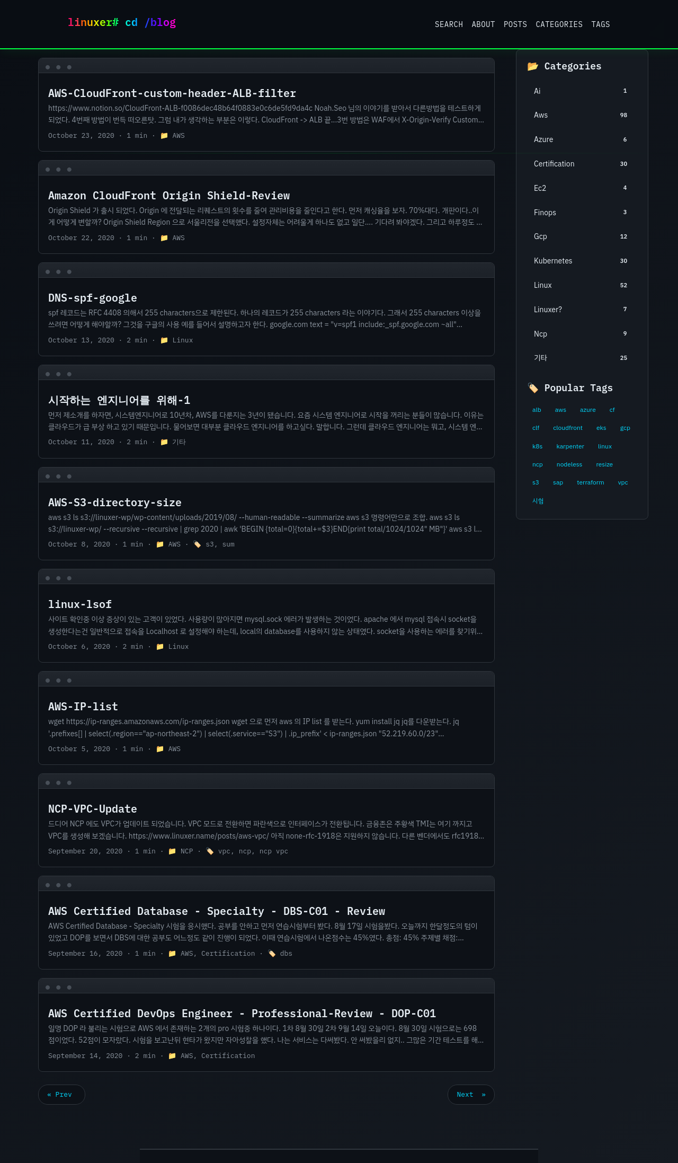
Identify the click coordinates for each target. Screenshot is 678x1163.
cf (612, 410)
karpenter (570, 446)
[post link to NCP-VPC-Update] (266, 820)
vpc (623, 482)
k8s (537, 446)
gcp (625, 428)
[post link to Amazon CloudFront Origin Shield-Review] (266, 207)
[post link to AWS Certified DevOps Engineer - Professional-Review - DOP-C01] (266, 1025)
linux (605, 446)
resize (604, 464)
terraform (590, 482)
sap (558, 482)
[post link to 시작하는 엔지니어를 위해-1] (266, 411)
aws (560, 410)
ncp (537, 464)
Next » (471, 1094)
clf (535, 428)
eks (601, 428)
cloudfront (568, 428)
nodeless (570, 464)
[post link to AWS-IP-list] (266, 718)
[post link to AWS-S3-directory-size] (266, 514)
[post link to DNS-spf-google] (266, 309)
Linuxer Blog (126, 24)
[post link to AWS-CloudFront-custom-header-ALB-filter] (266, 104)
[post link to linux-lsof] (266, 615)
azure (588, 410)
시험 (537, 501)
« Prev (61, 1094)
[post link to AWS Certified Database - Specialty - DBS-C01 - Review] (266, 922)
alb (536, 410)
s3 (535, 482)
